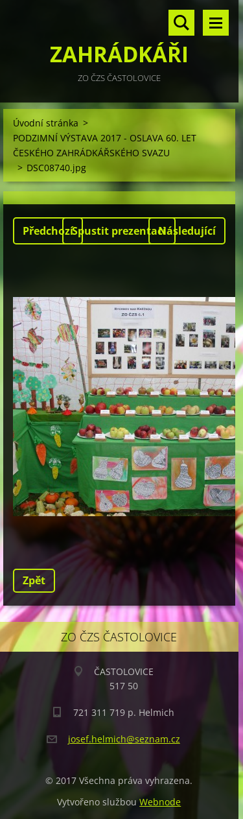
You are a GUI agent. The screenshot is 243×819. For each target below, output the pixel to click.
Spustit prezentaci (119, 231)
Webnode (160, 802)
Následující (187, 231)
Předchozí (48, 231)
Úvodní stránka (45, 123)
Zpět (34, 580)
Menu (216, 23)
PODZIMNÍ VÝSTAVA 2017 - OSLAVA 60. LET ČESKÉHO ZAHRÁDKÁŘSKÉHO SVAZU (104, 145)
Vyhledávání (181, 23)
